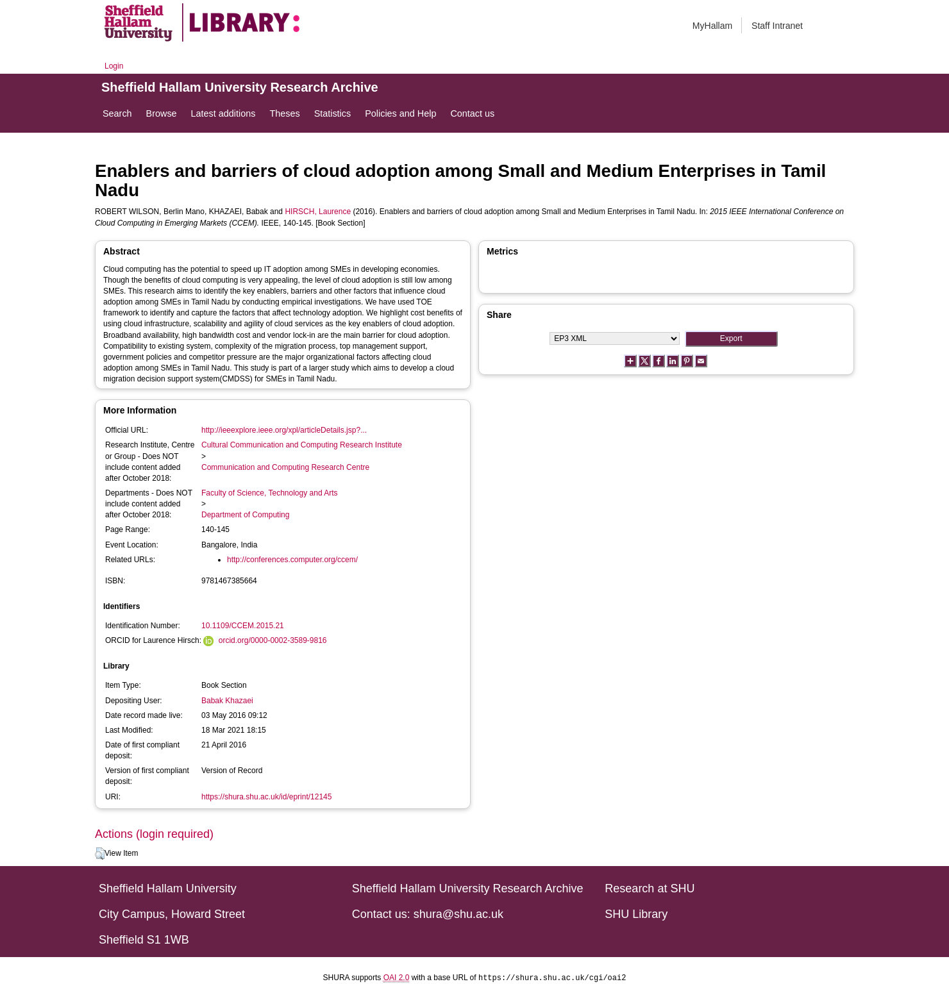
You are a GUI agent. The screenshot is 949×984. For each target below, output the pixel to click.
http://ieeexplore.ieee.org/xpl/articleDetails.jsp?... (284, 430)
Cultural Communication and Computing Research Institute (301, 444)
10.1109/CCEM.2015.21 (242, 625)
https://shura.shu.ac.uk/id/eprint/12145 (266, 796)
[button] (100, 853)
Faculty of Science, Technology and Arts (269, 492)
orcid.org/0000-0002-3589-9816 (273, 640)
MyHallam (712, 26)
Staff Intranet (777, 26)
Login (114, 66)
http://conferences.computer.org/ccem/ (292, 559)
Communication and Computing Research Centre (285, 467)
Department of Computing (245, 514)
